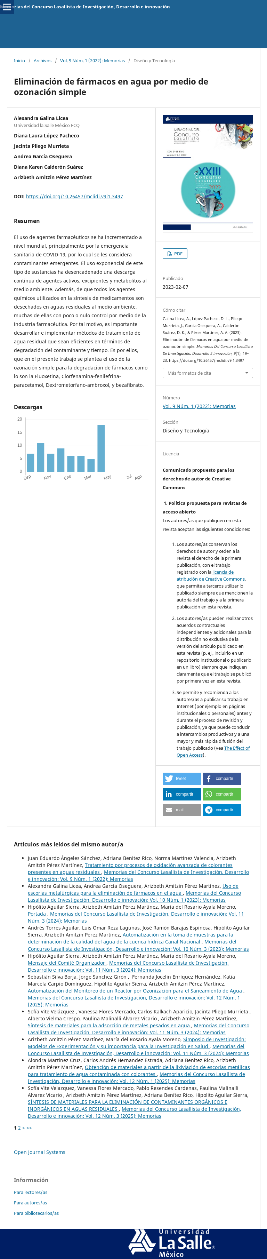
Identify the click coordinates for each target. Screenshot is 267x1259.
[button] (182, 779)
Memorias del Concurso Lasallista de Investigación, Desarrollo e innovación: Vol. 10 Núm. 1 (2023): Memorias (134, 896)
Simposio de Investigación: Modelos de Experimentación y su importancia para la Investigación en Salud (137, 1043)
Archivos (42, 60)
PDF (178, 253)
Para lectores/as (30, 1192)
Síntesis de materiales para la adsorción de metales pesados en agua (109, 1025)
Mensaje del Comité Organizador (67, 962)
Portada (37, 913)
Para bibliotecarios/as (36, 1213)
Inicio (19, 60)
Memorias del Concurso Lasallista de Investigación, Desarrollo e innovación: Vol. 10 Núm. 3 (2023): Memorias (138, 945)
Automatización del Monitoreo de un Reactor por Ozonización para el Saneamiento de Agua (135, 990)
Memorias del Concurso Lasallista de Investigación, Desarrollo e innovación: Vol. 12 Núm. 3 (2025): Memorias (134, 1112)
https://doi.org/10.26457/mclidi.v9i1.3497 (74, 196)
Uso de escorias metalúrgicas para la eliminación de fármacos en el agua (133, 889)
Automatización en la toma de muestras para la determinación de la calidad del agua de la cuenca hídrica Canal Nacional (130, 938)
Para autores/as (30, 1203)
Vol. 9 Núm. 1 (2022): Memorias (92, 60)
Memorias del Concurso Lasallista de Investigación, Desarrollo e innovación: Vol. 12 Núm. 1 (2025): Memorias (136, 1077)
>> (29, 1127)
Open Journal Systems (39, 1152)
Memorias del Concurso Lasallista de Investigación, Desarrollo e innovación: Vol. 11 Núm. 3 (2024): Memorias (128, 966)
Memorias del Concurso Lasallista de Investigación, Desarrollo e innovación (85, 6)
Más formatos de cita (189, 373)
